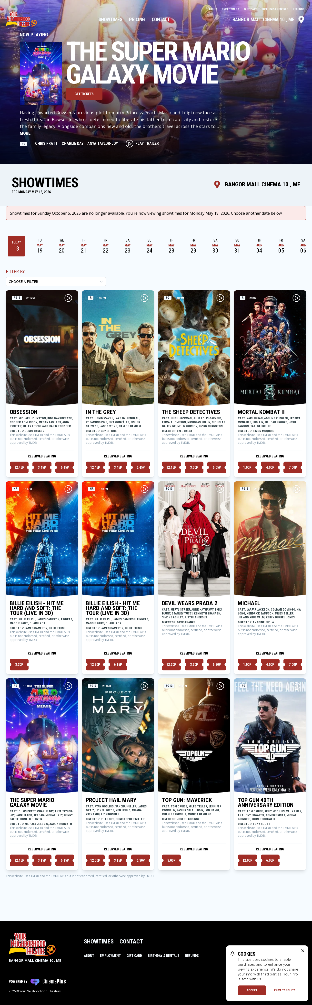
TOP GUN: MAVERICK (187, 800)
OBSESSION (23, 412)
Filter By (15, 272)
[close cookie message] (302, 950)
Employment (231, 9)
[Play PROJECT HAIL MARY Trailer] (144, 686)
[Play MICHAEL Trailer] (296, 489)
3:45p (42, 467)
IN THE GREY (101, 412)
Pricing (137, 19)
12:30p (95, 664)
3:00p (194, 467)
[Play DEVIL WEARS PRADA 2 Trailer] (220, 489)
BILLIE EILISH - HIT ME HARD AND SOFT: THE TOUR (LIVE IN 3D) (37, 608)
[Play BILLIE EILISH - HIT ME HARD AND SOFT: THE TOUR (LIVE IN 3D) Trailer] (68, 489)
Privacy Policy (284, 990)
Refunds (298, 9)
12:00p (95, 860)
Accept (252, 990)
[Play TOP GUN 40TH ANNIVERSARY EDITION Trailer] (296, 686)
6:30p (217, 664)
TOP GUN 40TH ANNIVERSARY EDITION (265, 802)
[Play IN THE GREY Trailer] (144, 298)
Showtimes (110, 19)
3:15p (42, 860)
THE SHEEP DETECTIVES (191, 412)
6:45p (65, 467)
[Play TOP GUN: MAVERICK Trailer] (220, 686)
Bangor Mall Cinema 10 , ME (268, 19)
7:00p (293, 467)
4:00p (270, 467)
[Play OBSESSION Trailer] (68, 298)
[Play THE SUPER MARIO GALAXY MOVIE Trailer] (68, 686)
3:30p (19, 664)
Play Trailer (142, 144)
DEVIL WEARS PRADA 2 (189, 603)
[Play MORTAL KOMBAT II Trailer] (296, 298)
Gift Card (251, 9)
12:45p (19, 467)
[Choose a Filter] (56, 281)
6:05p (217, 467)
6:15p (118, 664)
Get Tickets (84, 94)
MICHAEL (249, 603)
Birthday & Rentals (275, 9)
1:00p (247, 467)
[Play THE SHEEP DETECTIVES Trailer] (220, 298)
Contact (161, 19)
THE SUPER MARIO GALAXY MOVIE (32, 802)
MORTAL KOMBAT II (261, 412)
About (213, 9)
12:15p (171, 467)
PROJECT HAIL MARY (111, 800)
